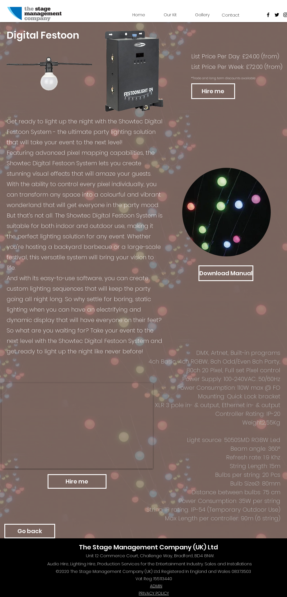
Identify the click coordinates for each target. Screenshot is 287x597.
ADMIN (156, 586)
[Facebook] (268, 15)
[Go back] (29, 531)
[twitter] (277, 15)
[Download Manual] (225, 273)
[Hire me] (213, 91)
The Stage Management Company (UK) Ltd (148, 547)
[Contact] (230, 15)
